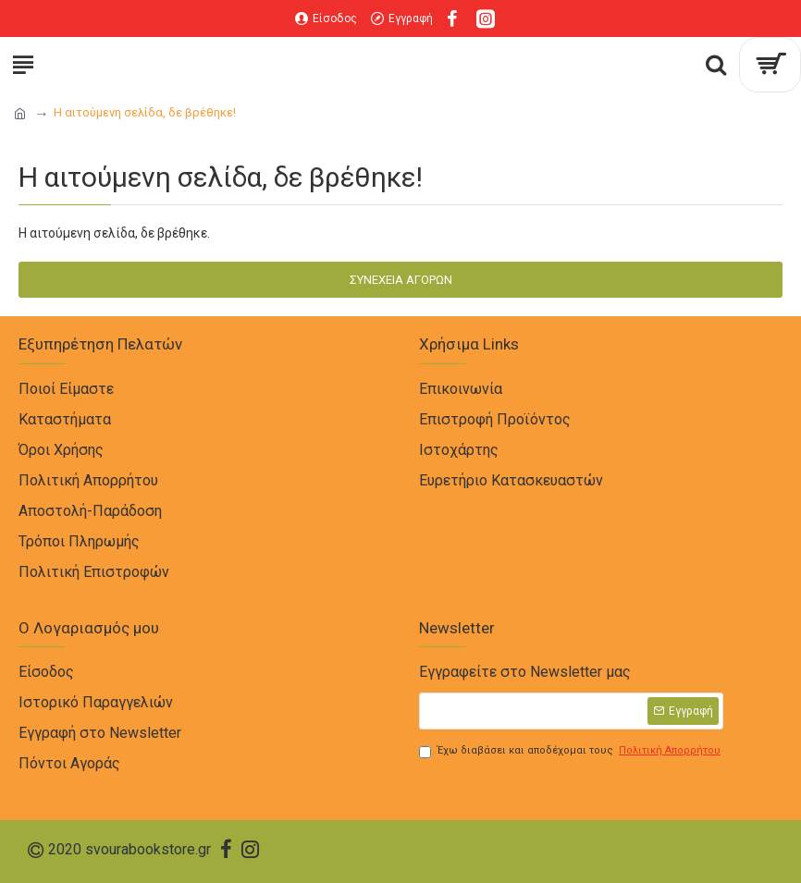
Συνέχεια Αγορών (401, 280)
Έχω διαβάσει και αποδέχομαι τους (571, 751)
